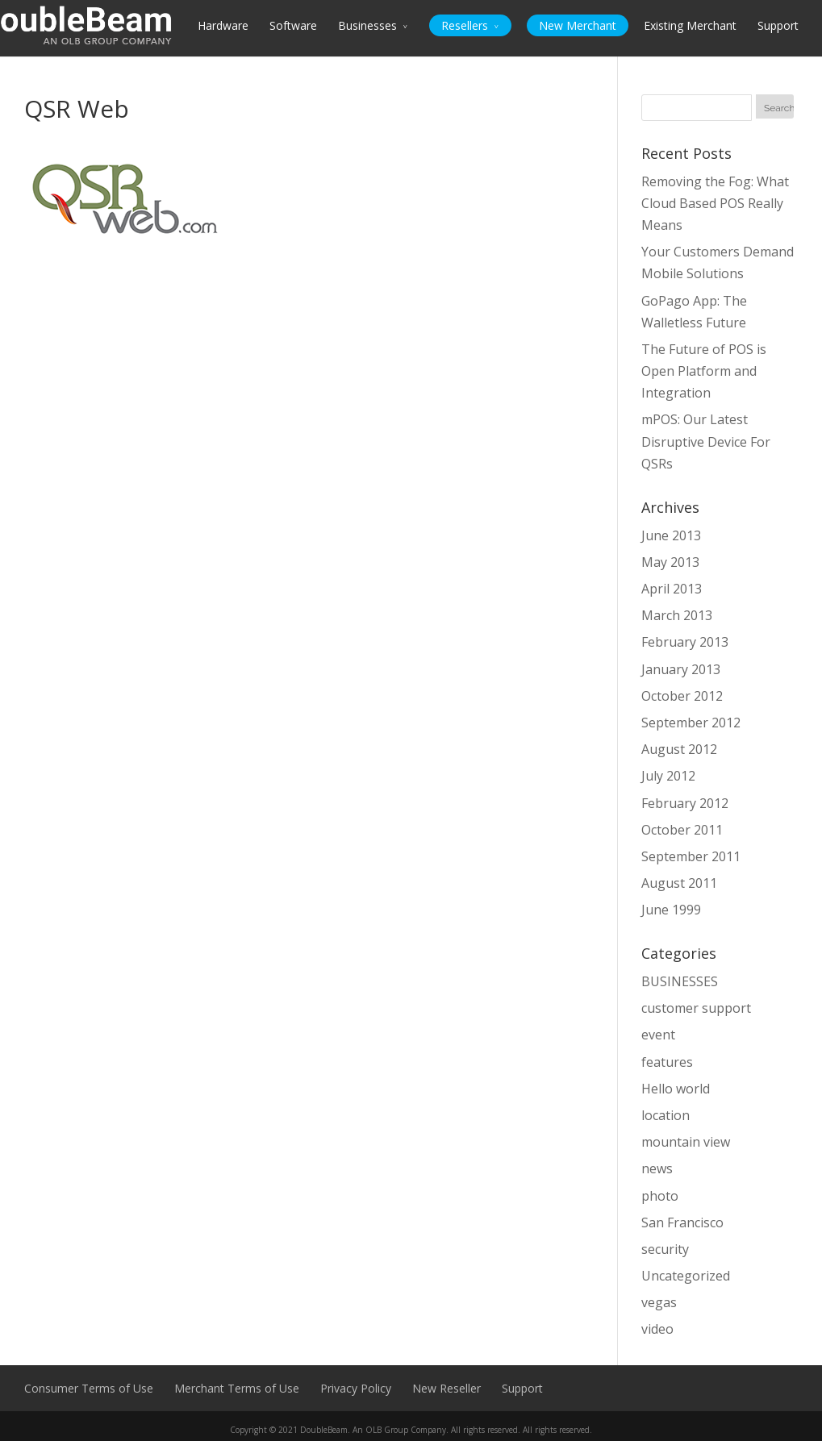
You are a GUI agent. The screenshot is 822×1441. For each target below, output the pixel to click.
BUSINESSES (679, 981)
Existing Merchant (690, 25)
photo (659, 1196)
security (665, 1249)
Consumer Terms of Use (88, 1388)
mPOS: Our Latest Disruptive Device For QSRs (705, 441)
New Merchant (577, 25)
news (657, 1168)
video (657, 1329)
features (667, 1062)
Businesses (367, 25)
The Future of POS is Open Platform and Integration (703, 371)
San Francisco (682, 1222)
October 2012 (682, 696)
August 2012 (679, 749)
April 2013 (671, 589)
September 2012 (691, 722)
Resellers (464, 25)
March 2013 (676, 615)
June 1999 (671, 909)
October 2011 (682, 830)
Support (778, 25)
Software (293, 25)
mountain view (685, 1142)
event (658, 1034)
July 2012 (668, 776)
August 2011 (679, 883)
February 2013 (684, 642)
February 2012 (684, 803)
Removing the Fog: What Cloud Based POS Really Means (715, 203)
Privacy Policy (355, 1388)
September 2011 (691, 856)
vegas (659, 1302)
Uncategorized (685, 1276)
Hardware (223, 25)
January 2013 (680, 669)
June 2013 (671, 535)
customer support (696, 1008)
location (665, 1115)
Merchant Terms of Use (236, 1388)
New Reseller (446, 1388)
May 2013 (670, 562)
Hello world (675, 1088)
